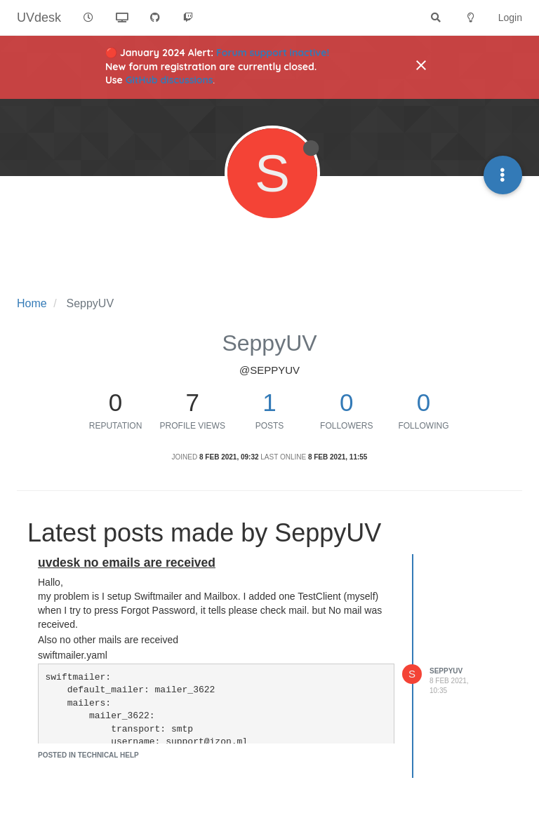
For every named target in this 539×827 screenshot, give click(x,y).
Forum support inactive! (272, 52)
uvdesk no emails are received (126, 563)
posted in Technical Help (88, 755)
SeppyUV (446, 671)
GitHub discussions (169, 80)
